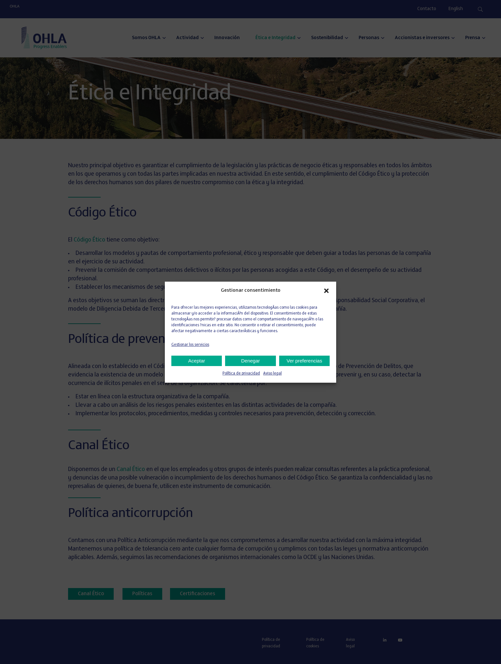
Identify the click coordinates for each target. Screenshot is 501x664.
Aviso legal (272, 374)
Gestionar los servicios (190, 345)
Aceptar (196, 360)
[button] (326, 291)
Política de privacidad (241, 374)
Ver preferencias (304, 360)
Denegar (250, 360)
